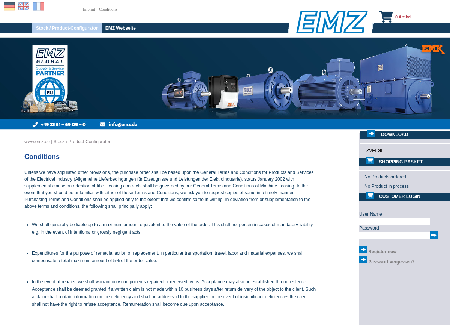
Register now (382, 251)
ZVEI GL (375, 150)
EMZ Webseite (120, 28)
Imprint (89, 9)
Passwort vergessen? (391, 262)
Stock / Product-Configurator (67, 28)
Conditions (108, 9)
